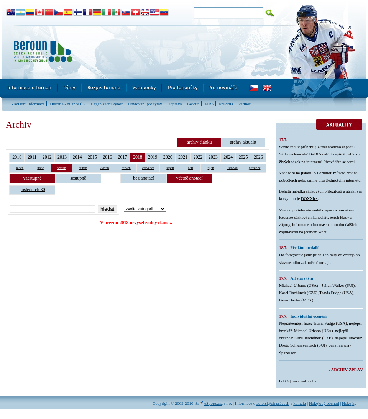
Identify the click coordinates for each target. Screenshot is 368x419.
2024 (228, 157)
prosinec (255, 168)
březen (61, 168)
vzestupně (32, 178)
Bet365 (315, 154)
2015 (92, 157)
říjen (211, 168)
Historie (56, 103)
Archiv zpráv (347, 369)
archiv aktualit (243, 142)
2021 (182, 157)
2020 (167, 157)
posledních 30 (32, 189)
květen (104, 168)
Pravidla (226, 103)
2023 (213, 157)
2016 (107, 157)
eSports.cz (213, 403)
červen (126, 168)
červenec (148, 168)
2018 (137, 157)
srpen (170, 168)
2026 (258, 157)
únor (40, 168)
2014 (77, 157)
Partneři (245, 103)
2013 (62, 157)
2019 (152, 157)
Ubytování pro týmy (145, 103)
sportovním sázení (340, 210)
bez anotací (143, 178)
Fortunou (324, 172)
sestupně (78, 178)
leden (20, 168)
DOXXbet (309, 198)
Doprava (174, 103)
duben (83, 168)
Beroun (193, 103)
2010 (16, 157)
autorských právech (272, 403)
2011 (32, 157)
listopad (232, 168)
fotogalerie (294, 254)
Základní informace (28, 103)
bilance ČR (76, 103)
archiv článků (199, 142)
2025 (243, 157)
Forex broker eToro (304, 381)
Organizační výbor (107, 103)
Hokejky (349, 403)
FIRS (209, 103)
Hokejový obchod (324, 403)
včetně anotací (189, 178)
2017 (122, 157)
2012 (47, 157)
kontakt (299, 403)
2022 (197, 157)
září (191, 168)
